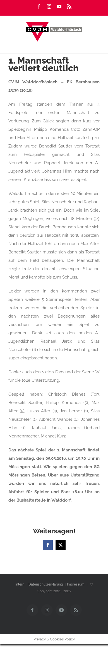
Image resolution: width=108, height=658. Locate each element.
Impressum (75, 584)
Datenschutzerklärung (45, 584)
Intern (19, 584)
